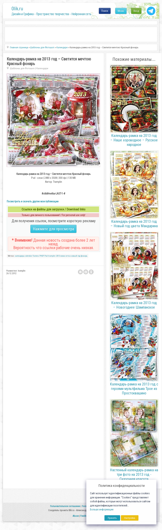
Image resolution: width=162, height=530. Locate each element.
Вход (136, 10)
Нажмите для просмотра (53, 228)
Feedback (85, 515)
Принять (112, 518)
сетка (68, 256)
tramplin (51, 256)
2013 (58, 256)
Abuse (75, 515)
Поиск (104, 10)
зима (62, 256)
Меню (121, 10)
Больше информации (101, 509)
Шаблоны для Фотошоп (22, 68)
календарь (19, 256)
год (79, 256)
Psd (46, 256)
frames (36, 256)
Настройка (129, 518)
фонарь (84, 256)
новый (74, 256)
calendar (28, 256)
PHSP (41, 256)
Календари (42, 68)
